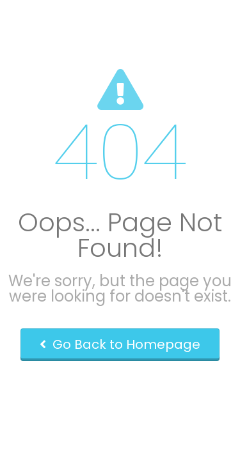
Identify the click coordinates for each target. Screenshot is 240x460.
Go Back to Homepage (120, 344)
